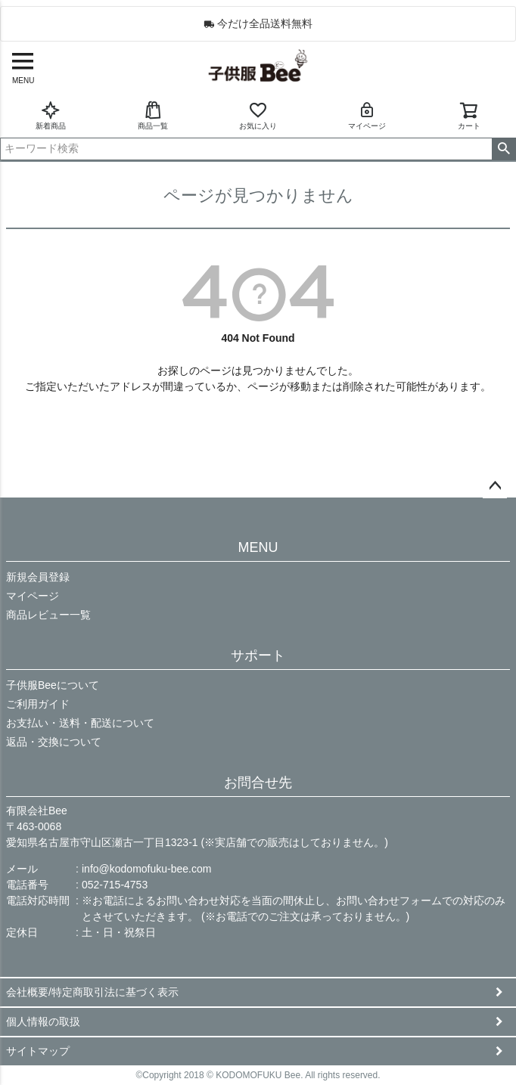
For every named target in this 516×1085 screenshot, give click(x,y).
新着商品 (51, 115)
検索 (503, 149)
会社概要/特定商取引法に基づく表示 (92, 992)
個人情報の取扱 (43, 1021)
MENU (258, 547)
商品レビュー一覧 (48, 615)
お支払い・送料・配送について (80, 723)
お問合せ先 (258, 782)
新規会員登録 (38, 577)
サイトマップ (38, 1051)
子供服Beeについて (52, 685)
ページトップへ (495, 486)
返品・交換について (53, 742)
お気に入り (258, 115)
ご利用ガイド (38, 704)
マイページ (367, 115)
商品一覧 (153, 115)
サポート (258, 655)
